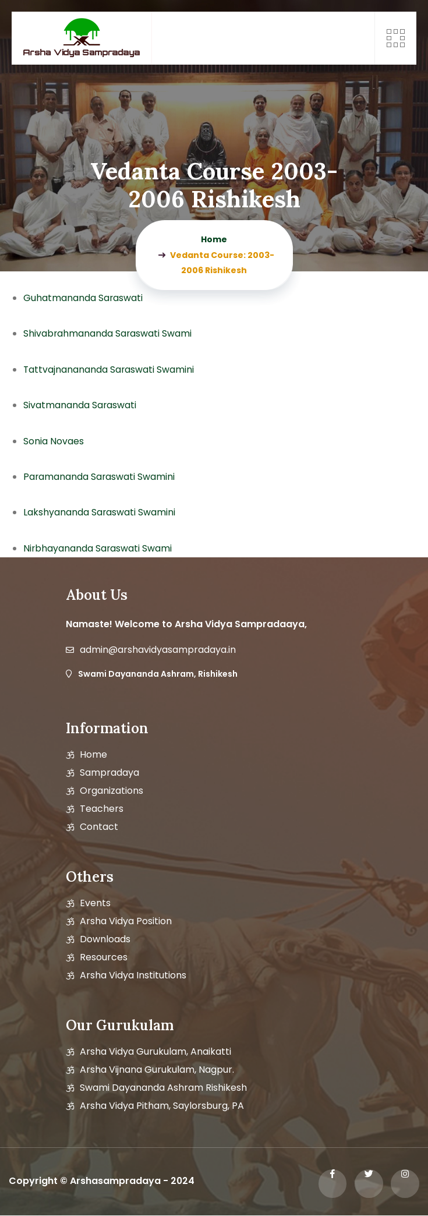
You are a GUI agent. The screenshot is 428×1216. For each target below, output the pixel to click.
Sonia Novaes (53, 441)
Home (93, 755)
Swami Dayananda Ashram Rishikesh (163, 1088)
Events (95, 903)
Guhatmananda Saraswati (83, 298)
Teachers (101, 809)
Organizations (111, 791)
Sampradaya (109, 773)
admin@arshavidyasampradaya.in (158, 650)
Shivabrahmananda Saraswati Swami (108, 333)
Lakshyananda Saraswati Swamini (99, 512)
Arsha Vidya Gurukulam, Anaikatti (155, 1052)
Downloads (105, 939)
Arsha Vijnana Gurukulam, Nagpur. (157, 1070)
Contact (99, 827)
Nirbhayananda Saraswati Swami (98, 548)
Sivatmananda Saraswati (80, 405)
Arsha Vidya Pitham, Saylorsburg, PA (162, 1106)
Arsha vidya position (126, 921)
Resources (104, 957)
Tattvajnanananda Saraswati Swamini (109, 369)
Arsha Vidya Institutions (133, 975)
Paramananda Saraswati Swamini (99, 476)
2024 (183, 1181)
